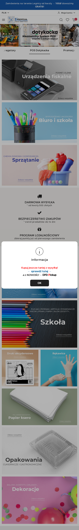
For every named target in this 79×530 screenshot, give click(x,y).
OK (40, 283)
